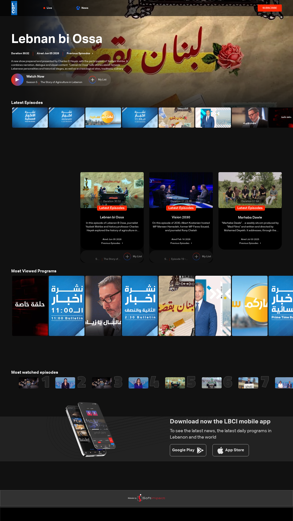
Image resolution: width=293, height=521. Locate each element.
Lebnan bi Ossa (59, 39)
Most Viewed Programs (33, 272)
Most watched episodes (34, 373)
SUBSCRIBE (270, 8)
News (82, 8)
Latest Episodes (27, 103)
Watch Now (35, 76)
